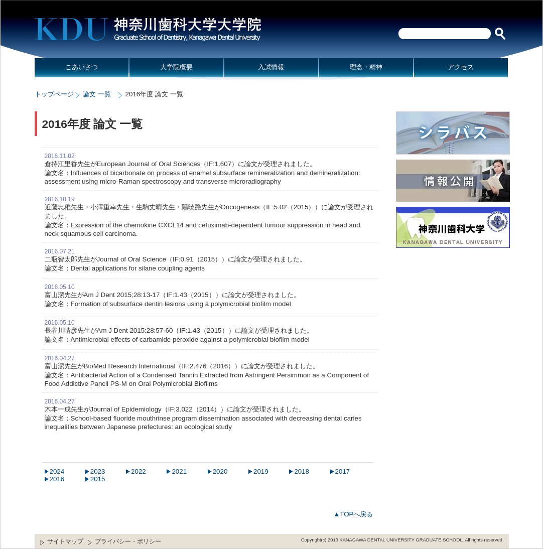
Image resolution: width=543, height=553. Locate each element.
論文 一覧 (97, 94)
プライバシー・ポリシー (128, 541)
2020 (220, 471)
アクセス (461, 67)
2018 (301, 471)
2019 (260, 471)
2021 (179, 471)
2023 (97, 471)
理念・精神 (366, 67)
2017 (342, 471)
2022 (138, 471)
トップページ (54, 94)
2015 (97, 479)
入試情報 (271, 67)
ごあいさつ (81, 67)
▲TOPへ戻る (353, 514)
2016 (57, 479)
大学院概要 (176, 67)
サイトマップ (65, 541)
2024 (57, 471)
